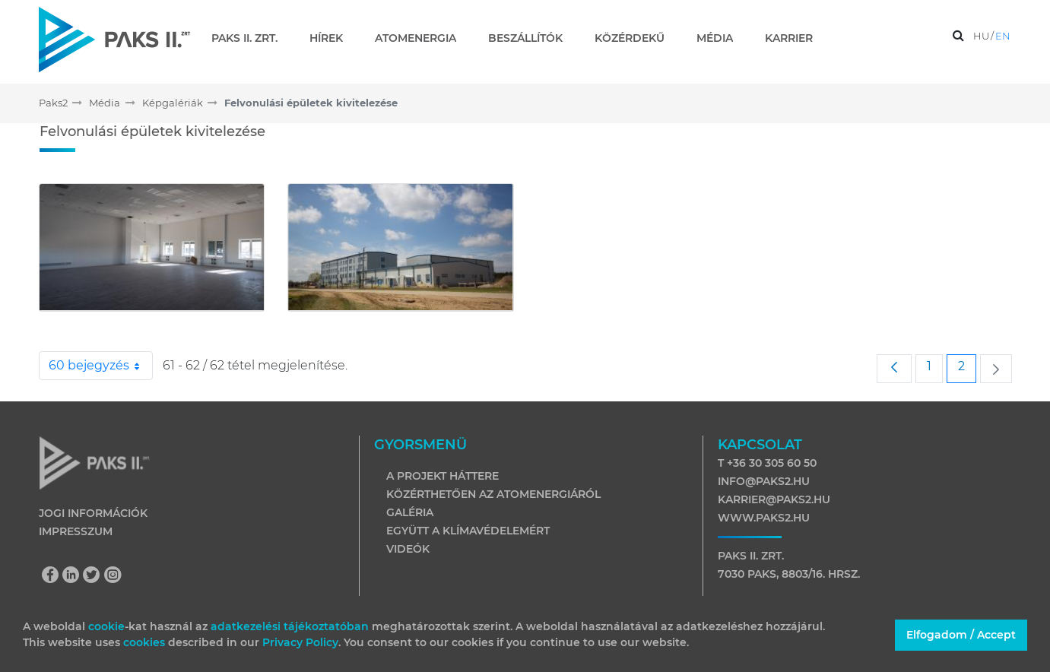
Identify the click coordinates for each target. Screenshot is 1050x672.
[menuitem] (250, 38)
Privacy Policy (300, 642)
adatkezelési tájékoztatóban (290, 626)
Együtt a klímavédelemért (468, 530)
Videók (408, 549)
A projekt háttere (442, 476)
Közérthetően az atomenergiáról (493, 494)
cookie (106, 626)
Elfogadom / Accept (961, 635)
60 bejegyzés (101, 365)
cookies (145, 642)
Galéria (409, 512)
